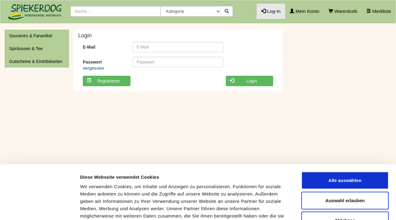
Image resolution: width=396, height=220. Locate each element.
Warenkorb (342, 11)
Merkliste (378, 11)
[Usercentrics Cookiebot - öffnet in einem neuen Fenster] (39, 208)
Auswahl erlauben (345, 146)
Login (243, 80)
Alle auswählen (344, 126)
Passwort (93, 65)
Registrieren (103, 80)
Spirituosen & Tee (25, 48)
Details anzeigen (328, 208)
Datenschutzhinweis (124, 184)
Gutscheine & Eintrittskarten (35, 61)
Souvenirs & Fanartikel (30, 35)
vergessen (93, 68)
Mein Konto (304, 11)
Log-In (270, 11)
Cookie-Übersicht (202, 184)
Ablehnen (345, 166)
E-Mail (89, 47)
